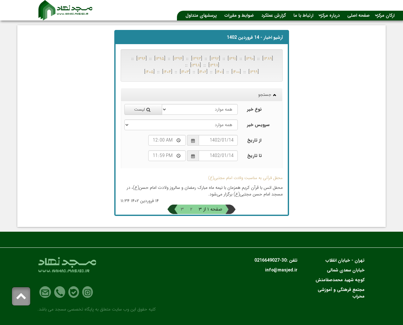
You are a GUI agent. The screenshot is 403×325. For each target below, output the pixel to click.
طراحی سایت (86, 318)
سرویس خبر (258, 124)
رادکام (65, 318)
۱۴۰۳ (185, 71)
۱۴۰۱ (219, 71)
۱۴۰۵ (149, 71)
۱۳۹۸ (195, 65)
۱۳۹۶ (141, 58)
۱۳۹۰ (250, 58)
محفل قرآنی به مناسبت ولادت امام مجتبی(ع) (245, 178)
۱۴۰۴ (167, 71)
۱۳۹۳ (196, 58)
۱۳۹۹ (253, 71)
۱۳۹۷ (213, 65)
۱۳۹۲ (215, 58)
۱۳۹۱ (232, 58)
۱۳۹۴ (178, 58)
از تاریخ (254, 140)
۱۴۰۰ (236, 71)
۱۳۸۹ (267, 58)
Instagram (87, 292)
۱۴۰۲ (203, 71)
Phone (59, 292)
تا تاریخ (254, 155)
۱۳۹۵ (159, 58)
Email (45, 292)
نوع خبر (254, 109)
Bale (73, 292)
